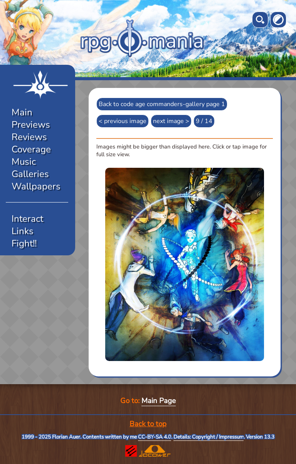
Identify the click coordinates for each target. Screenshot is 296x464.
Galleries (30, 174)
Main (22, 112)
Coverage (31, 149)
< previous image (122, 121)
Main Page (158, 401)
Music (24, 161)
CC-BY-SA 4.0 (154, 437)
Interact (27, 219)
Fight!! (24, 243)
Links (23, 231)
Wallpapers (36, 186)
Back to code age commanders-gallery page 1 (162, 104)
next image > (171, 121)
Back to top (148, 424)
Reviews (29, 137)
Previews (31, 124)
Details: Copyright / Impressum (208, 437)
